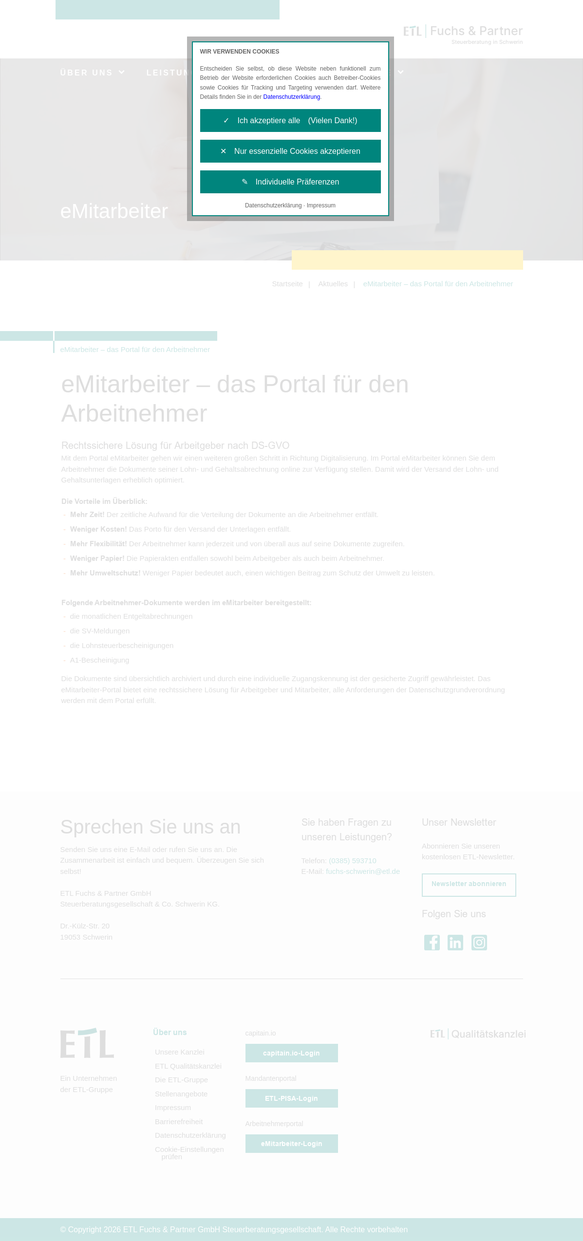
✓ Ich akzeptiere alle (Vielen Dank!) (290, 120)
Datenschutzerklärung (291, 96)
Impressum (321, 205)
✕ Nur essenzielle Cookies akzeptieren (290, 151)
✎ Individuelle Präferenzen (290, 182)
